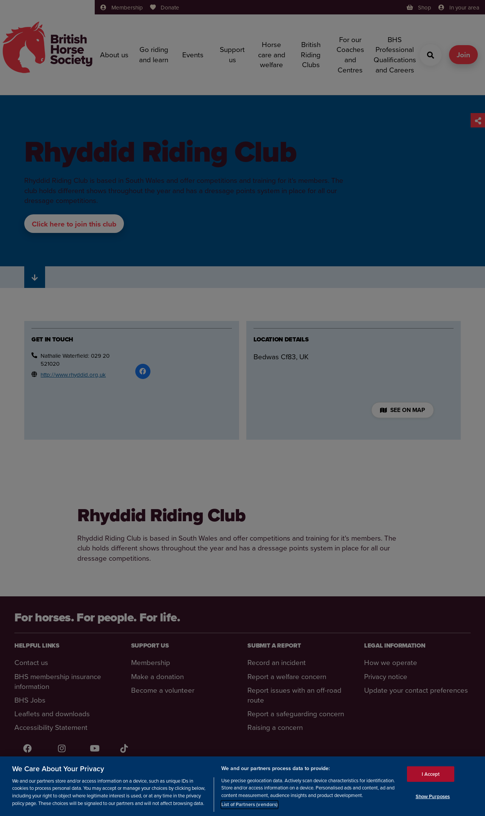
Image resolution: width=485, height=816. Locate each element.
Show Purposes (433, 796)
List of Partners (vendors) (249, 804)
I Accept (431, 773)
